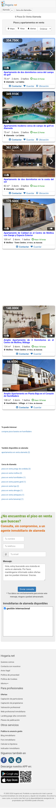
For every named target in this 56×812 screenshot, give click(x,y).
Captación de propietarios (12, 703)
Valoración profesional (10, 707)
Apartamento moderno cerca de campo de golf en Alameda (29, 127)
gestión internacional (18, 608)
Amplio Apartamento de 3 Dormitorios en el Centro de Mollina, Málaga (29, 341)
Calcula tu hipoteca (9, 744)
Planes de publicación (10, 720)
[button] (23, 10)
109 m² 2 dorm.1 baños (25, 241)
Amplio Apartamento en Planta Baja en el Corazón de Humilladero (29, 394)
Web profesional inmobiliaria (13, 711)
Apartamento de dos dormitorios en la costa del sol (29, 180)
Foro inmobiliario (8, 740)
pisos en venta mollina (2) (11, 473)
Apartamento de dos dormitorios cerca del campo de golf (29, 73)
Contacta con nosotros (10, 666)
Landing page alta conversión (13, 716)
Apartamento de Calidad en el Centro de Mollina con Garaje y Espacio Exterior (29, 234)
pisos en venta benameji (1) (12, 499)
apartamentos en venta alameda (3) (15, 452)
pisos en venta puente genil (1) (13, 482)
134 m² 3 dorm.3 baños (25, 348)
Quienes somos (7, 662)
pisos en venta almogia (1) (12, 490)
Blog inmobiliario (8, 735)
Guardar (28, 86)
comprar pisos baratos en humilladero (16, 432)
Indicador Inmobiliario (10, 748)
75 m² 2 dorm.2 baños (24, 80)
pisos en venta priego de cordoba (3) (16, 469)
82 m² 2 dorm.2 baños (24, 187)
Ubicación (42, 86)
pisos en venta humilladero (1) (13, 477)
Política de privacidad (10, 675)
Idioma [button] (4, 683)
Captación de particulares (12, 699)
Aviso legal (5, 670)
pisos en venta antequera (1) (12, 495)
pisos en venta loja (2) (10, 486)
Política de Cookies (9, 679)
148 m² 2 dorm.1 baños (25, 401)
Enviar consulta (27, 589)
